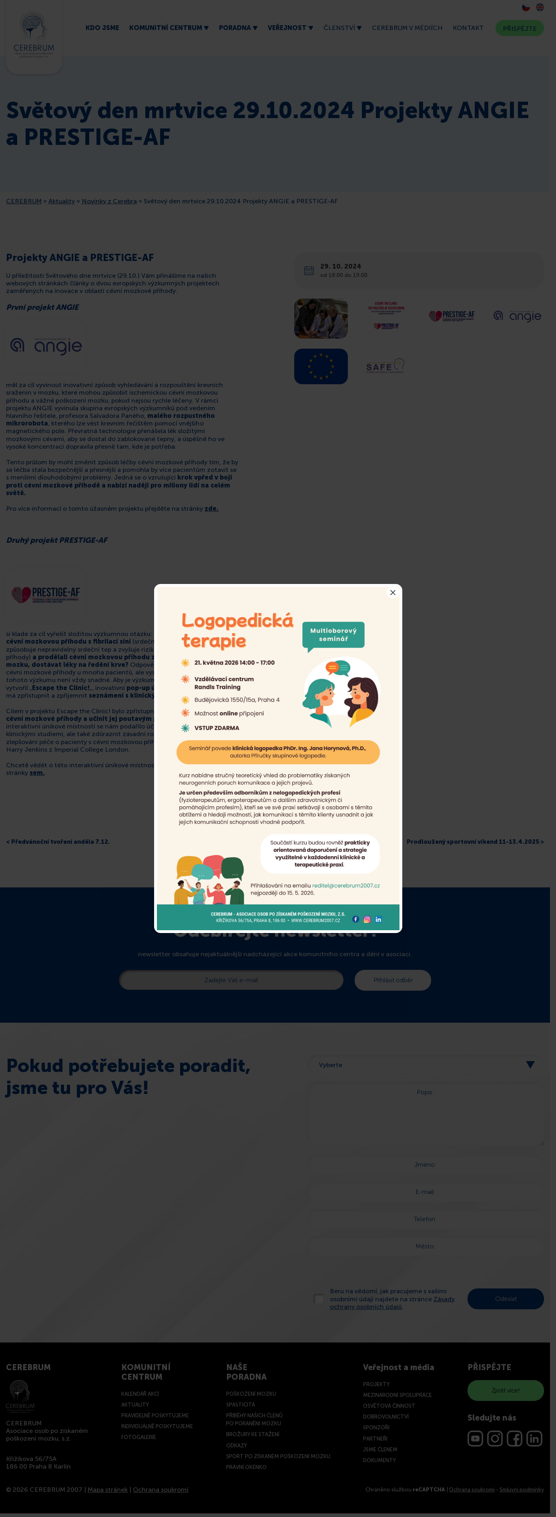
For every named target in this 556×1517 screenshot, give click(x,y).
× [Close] (392, 592)
